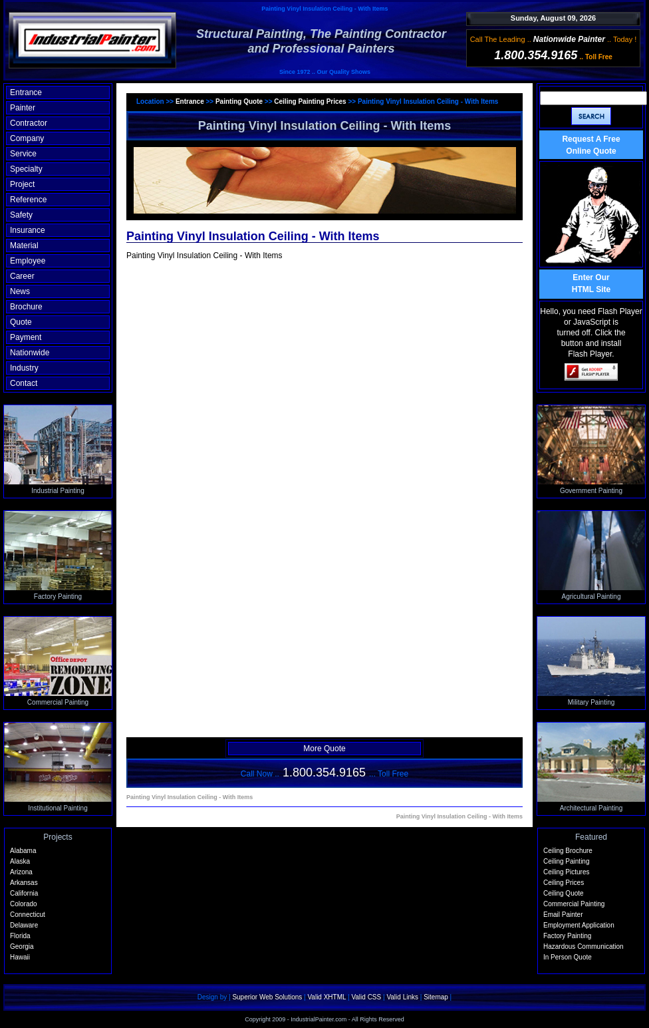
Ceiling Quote (563, 893)
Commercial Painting (573, 904)
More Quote (324, 748)
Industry (24, 368)
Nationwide (29, 352)
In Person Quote (567, 957)
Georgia (22, 946)
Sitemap (436, 997)
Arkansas (24, 882)
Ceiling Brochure (567, 850)
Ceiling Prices (563, 882)
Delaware (24, 925)
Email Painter (563, 914)
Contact (23, 383)
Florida (20, 936)
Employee (27, 260)
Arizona (21, 872)
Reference (28, 199)
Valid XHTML (326, 997)
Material (24, 245)
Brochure (26, 306)
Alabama (23, 850)
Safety (21, 215)
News (20, 291)
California (24, 893)
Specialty (26, 169)
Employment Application (578, 925)
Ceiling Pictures (566, 872)
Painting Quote (240, 101)
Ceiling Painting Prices (311, 101)
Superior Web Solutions (267, 997)
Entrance (26, 92)
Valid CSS (366, 997)
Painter (22, 107)
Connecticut (27, 914)
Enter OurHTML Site (591, 283)
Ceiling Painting (566, 861)
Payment (25, 337)
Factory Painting (567, 936)
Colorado (23, 904)
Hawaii (20, 957)
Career (22, 276)
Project (22, 184)
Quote (21, 322)
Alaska (20, 861)
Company (27, 138)
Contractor (28, 123)
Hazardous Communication (583, 946)
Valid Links (402, 997)
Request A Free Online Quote (591, 145)
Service (23, 153)
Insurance (27, 230)
